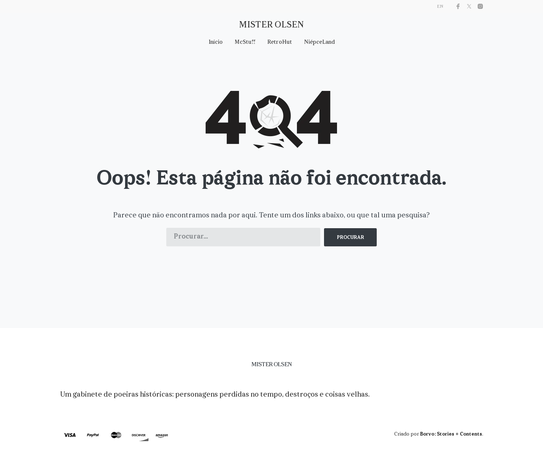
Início (216, 42)
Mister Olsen (271, 25)
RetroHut (279, 42)
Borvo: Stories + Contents (451, 434)
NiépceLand (319, 42)
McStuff (245, 42)
